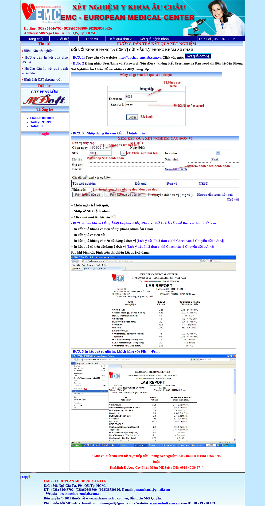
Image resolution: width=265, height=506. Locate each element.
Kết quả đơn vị (121, 39)
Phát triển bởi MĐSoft (61, 503)
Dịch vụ (92, 39)
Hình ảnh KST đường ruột (42, 79)
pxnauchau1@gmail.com (152, 489)
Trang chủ (35, 39)
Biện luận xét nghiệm (39, 51)
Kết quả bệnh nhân (154, 39)
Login (44, 134)
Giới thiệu (64, 39)
